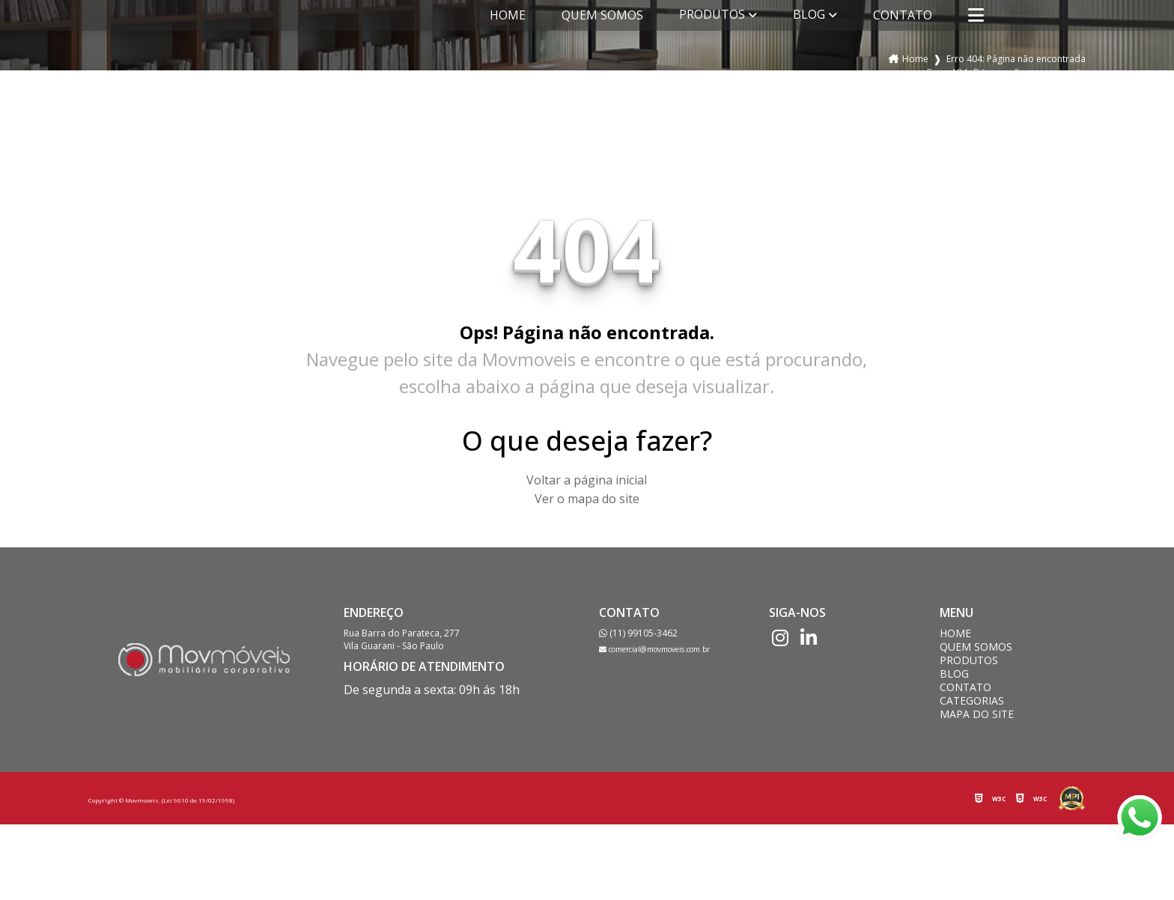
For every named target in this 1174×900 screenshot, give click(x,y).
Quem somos (602, 15)
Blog (809, 14)
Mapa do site (977, 714)
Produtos (712, 14)
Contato (902, 15)
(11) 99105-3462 (638, 633)
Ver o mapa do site (587, 498)
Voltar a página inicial (586, 480)
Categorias (972, 701)
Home (508, 15)
